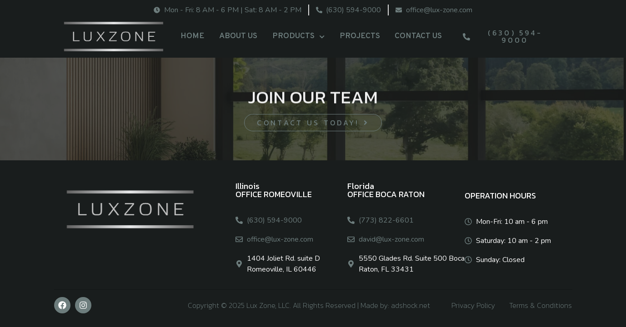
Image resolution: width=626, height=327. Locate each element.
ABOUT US (238, 36)
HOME (192, 36)
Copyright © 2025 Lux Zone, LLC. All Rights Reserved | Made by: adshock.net (309, 305)
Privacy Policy (473, 305)
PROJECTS (360, 36)
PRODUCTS (298, 37)
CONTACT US (418, 36)
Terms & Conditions (540, 305)
